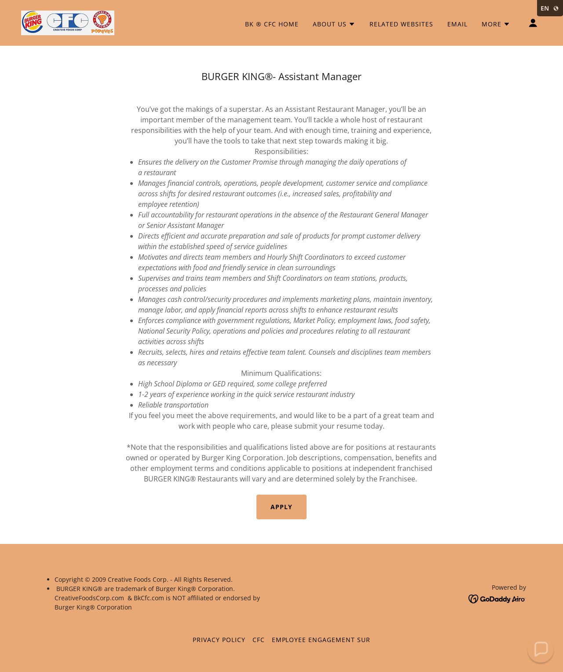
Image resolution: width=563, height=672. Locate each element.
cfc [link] (258, 639)
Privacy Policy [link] (219, 639)
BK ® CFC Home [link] (272, 24)
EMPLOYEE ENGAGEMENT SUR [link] (321, 639)
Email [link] (457, 24)
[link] (67, 22)
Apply (281, 507)
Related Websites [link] (401, 24)
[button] (334, 24)
